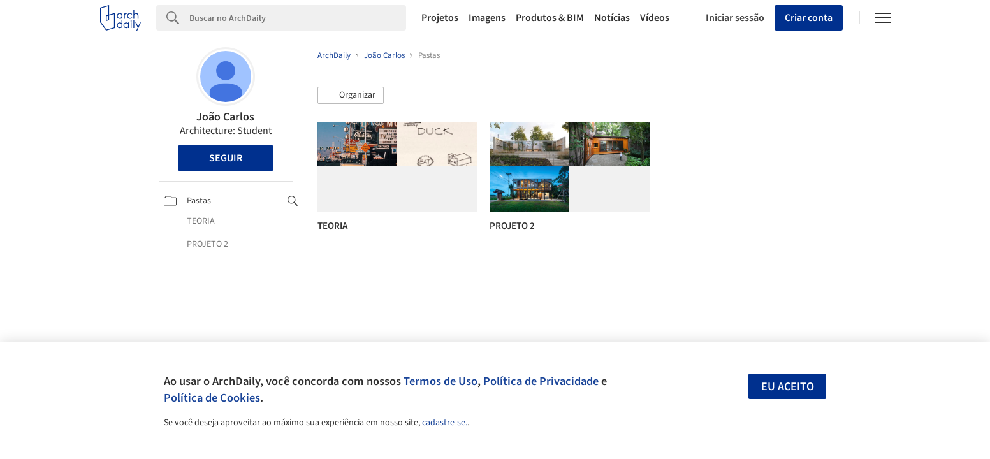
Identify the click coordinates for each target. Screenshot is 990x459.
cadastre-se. (444, 422)
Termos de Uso (440, 381)
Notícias (612, 18)
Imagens (487, 18)
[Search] (298, 18)
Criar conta (809, 18)
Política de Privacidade (541, 381)
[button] (350, 96)
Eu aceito (787, 387)
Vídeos (654, 18)
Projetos (439, 18)
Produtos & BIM (550, 18)
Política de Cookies (212, 398)
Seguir (225, 158)
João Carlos (225, 117)
